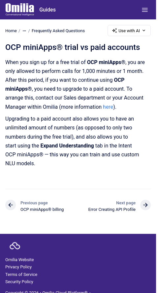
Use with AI (129, 30)
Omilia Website (19, 259)
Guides (47, 10)
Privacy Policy (18, 266)
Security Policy (19, 281)
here (108, 107)
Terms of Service (21, 274)
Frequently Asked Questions (58, 30)
